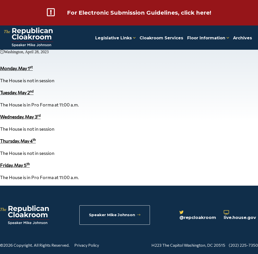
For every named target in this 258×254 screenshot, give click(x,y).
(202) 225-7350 (243, 244)
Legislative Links (115, 37)
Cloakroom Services (161, 37)
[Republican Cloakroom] (28, 37)
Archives (242, 37)
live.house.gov (240, 215)
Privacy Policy (86, 244)
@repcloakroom (195, 215)
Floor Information (208, 37)
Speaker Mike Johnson (115, 215)
